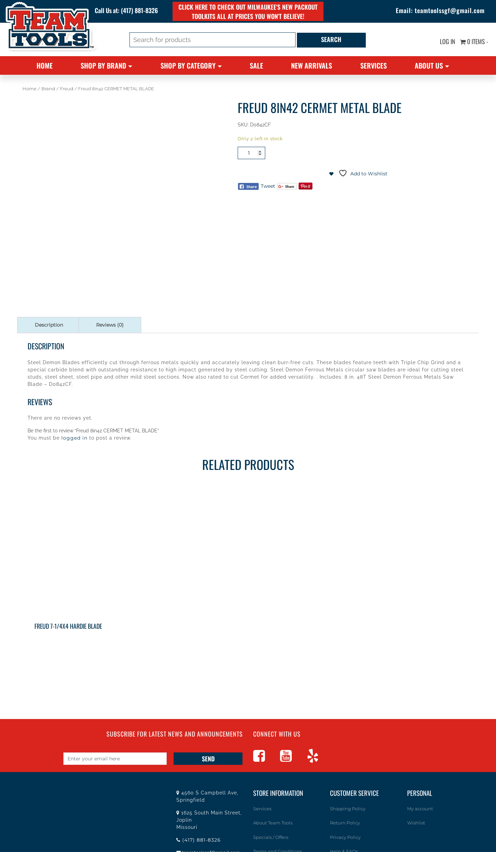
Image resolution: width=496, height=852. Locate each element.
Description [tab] (49, 325)
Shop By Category (188, 65)
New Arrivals (311, 65)
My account (420, 808)
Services (373, 65)
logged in (74, 438)
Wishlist (416, 822)
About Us (429, 65)
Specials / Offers (270, 837)
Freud (66, 88)
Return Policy (345, 822)
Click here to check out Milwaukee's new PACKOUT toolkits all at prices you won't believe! (248, 11)
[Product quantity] (251, 153)
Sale (256, 65)
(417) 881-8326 (140, 10)
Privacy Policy (345, 837)
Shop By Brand (103, 65)
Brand (48, 88)
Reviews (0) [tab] (110, 325)
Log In (447, 41)
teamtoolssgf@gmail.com (450, 10)
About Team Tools (272, 822)
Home (45, 65)
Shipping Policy (347, 808)
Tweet (268, 186)
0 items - (474, 41)
